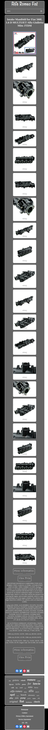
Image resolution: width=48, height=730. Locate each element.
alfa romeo (16, 691)
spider (38, 695)
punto (24, 684)
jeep (10, 680)
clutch (37, 701)
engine (34, 698)
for (29, 683)
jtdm (17, 698)
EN (23, 722)
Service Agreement (24, 719)
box (17, 688)
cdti (39, 698)
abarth (37, 692)
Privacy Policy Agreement (24, 716)
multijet (39, 680)
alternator (31, 695)
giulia (29, 698)
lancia (36, 683)
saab (21, 688)
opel (12, 694)
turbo (18, 684)
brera (36, 688)
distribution (29, 702)
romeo (31, 679)
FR (26, 722)
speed (18, 695)
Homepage (24, 709)
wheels (23, 680)
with (12, 688)
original (13, 701)
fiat (22, 701)
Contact (24, 713)
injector (11, 684)
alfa (31, 691)
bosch (23, 694)
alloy (11, 698)
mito (30, 687)
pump (23, 698)
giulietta (16, 680)
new (25, 688)
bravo (25, 692)
